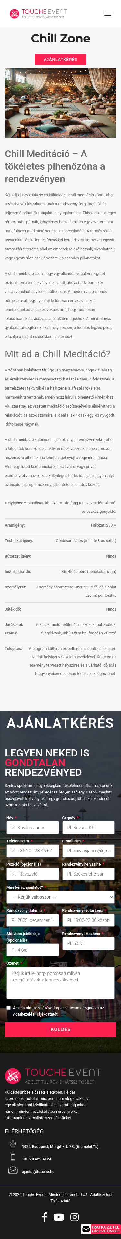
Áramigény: (15, 525)
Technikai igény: (19, 541)
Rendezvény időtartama (84, 910)
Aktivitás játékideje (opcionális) (23, 937)
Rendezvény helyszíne (83, 864)
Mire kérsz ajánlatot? (26, 887)
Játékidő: (13, 609)
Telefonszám (19, 841)
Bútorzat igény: (18, 556)
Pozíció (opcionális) (23, 864)
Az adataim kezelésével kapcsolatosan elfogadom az (58, 1011)
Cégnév (70, 818)
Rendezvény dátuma (25, 910)
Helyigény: (14, 503)
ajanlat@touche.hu (30, 1170)
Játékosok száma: (14, 629)
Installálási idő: (18, 571)
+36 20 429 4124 (28, 1157)
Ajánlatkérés (60, 59)
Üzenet (14, 963)
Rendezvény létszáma (83, 934)
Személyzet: (15, 587)
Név (11, 818)
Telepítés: (13, 648)
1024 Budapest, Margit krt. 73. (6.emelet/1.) (51, 1144)
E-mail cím (73, 841)
